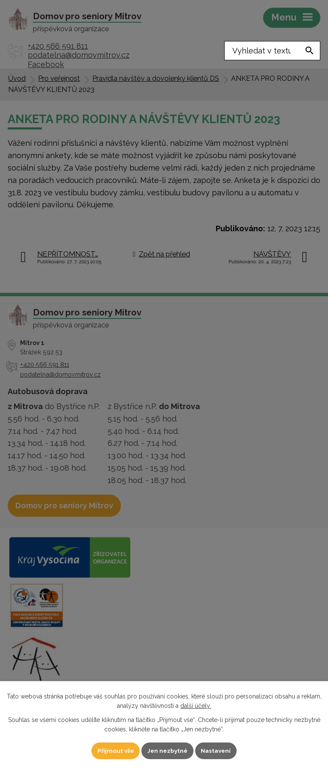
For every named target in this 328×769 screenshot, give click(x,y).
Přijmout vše (114, 750)
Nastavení (217, 750)
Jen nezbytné (167, 750)
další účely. (195, 705)
